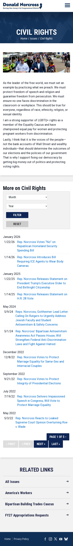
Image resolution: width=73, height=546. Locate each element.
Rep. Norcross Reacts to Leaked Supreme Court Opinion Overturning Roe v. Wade (41, 422)
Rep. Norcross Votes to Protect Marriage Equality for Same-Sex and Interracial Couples (40, 361)
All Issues (12, 482)
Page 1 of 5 (58, 437)
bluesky (66, 539)
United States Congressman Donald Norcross (22, 6)
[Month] (27, 197)
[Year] (27, 206)
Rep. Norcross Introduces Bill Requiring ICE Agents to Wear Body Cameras (40, 261)
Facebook (45, 539)
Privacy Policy (21, 538)
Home (23, 38)
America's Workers (18, 493)
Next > (41, 444)
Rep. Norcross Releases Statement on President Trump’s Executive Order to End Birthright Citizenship (42, 283)
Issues (33, 38)
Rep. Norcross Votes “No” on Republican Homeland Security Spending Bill (37, 246)
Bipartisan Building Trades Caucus (29, 504)
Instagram (50, 539)
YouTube (60, 539)
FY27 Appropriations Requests (27, 515)
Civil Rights (46, 38)
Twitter (55, 539)
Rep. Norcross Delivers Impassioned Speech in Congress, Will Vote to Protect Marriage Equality (41, 401)
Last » (56, 444)
